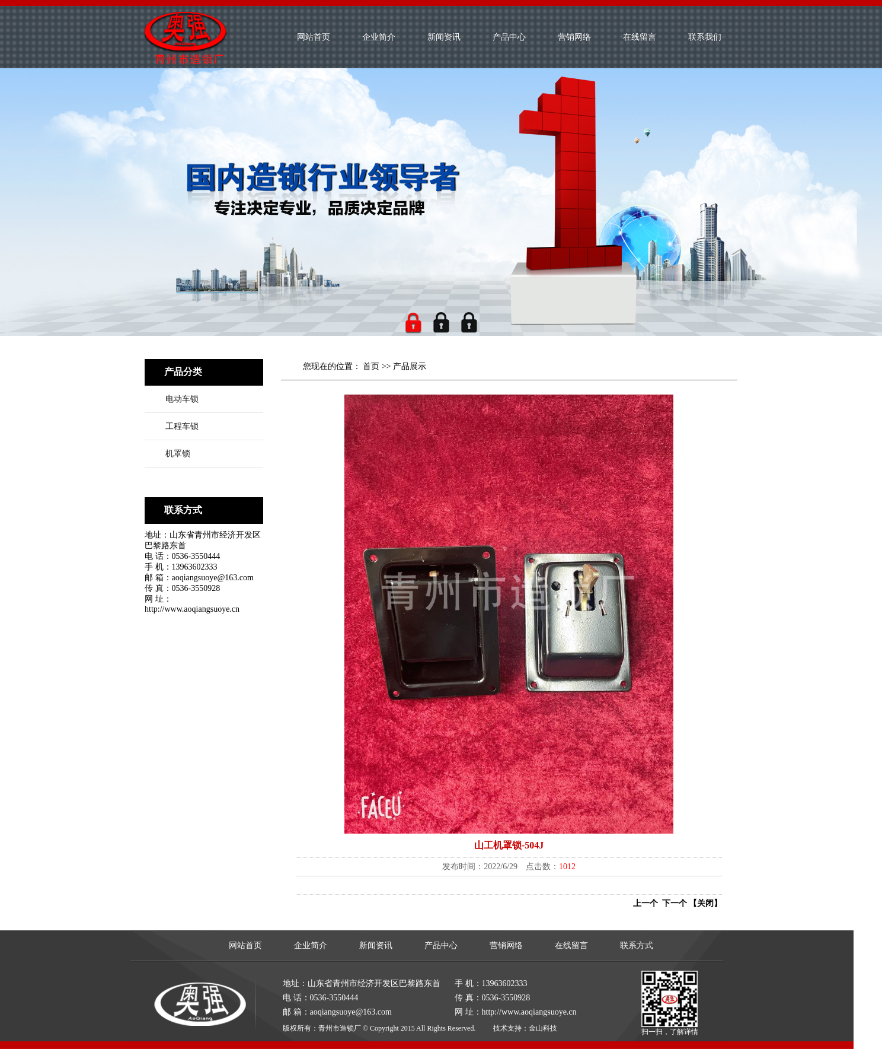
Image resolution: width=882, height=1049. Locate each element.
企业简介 (378, 37)
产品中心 (509, 37)
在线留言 (639, 37)
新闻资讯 (444, 37)
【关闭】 (705, 903)
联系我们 (704, 37)
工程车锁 (182, 426)
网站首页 (313, 37)
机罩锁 (177, 453)
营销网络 (574, 37)
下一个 (672, 903)
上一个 (645, 903)
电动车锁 (182, 399)
